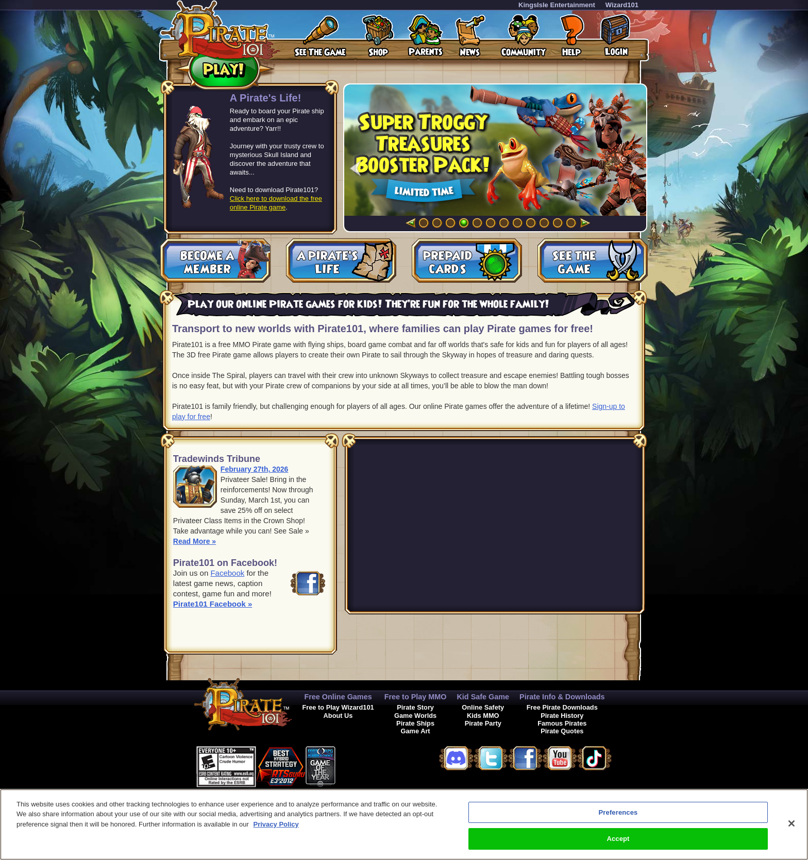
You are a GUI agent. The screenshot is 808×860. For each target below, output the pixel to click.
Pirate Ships (415, 723)
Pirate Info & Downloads (562, 697)
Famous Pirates (561, 723)
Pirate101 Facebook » (212, 603)
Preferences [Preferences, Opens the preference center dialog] (618, 812)
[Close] (791, 823)
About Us (338, 715)
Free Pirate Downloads (562, 707)
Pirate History (562, 715)
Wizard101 (621, 5)
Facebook (227, 573)
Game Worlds (415, 715)
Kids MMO (483, 715)
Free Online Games (338, 697)
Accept (618, 838)
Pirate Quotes (562, 731)
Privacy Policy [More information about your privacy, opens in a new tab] (276, 824)
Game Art (415, 731)
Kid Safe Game (483, 697)
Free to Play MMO (415, 697)
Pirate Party (483, 723)
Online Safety (483, 707)
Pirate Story (415, 707)
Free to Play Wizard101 (338, 707)
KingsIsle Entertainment (556, 5)
